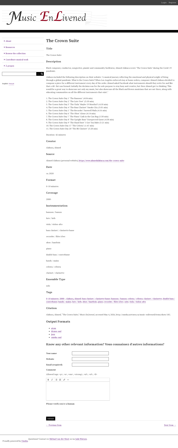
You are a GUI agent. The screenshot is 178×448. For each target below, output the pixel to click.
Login (164, 3)
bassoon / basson (119, 298)
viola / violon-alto (137, 301)
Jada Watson (81, 439)
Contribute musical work (17, 59)
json (53, 334)
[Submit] (42, 74)
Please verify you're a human (60, 404)
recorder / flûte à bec (113, 301)
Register (172, 3)
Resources (10, 47)
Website (50, 359)
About (8, 41)
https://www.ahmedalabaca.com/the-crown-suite (101, 160)
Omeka (24, 441)
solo (126, 301)
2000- (62, 298)
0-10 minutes (52, 298)
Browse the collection (16, 53)
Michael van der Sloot (59, 439)
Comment (51, 370)
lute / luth (76, 301)
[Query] (23, 74)
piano (100, 301)
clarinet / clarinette (153, 298)
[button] (48, 379)
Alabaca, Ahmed (73, 298)
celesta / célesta (135, 298)
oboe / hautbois (90, 301)
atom (53, 328)
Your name (51, 353)
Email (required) (54, 365)
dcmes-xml (56, 331)
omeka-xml (56, 337)
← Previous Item (53, 425)
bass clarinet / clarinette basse (96, 298)
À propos (10, 65)
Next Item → (170, 425)
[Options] (38, 74)
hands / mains (64, 301)
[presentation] (48, 379)
